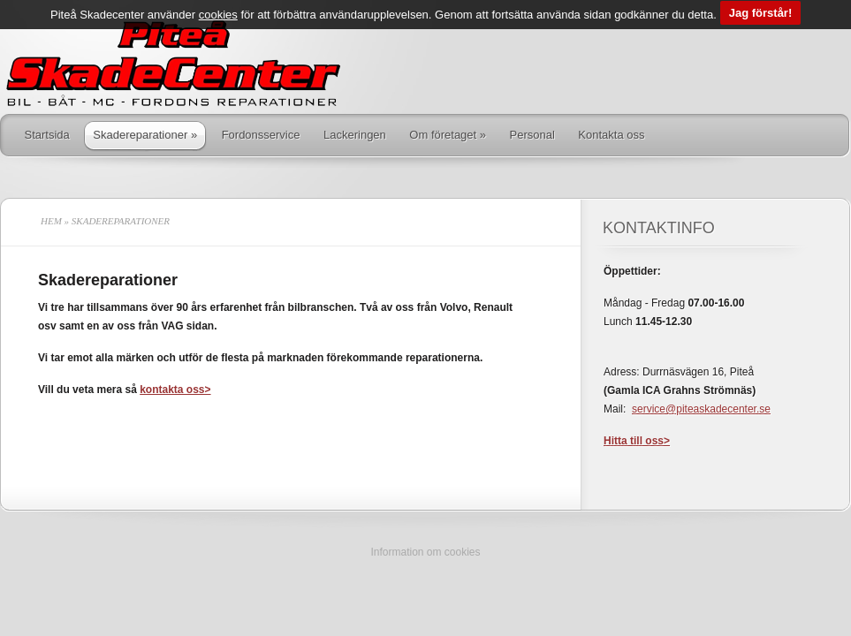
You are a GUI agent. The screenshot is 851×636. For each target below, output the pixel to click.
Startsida (47, 134)
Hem (51, 221)
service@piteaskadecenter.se (701, 409)
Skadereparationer (145, 134)
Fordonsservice (261, 134)
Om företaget (447, 134)
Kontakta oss (611, 134)
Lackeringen (354, 134)
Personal (532, 134)
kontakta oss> (175, 389)
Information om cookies (425, 552)
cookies (218, 7)
